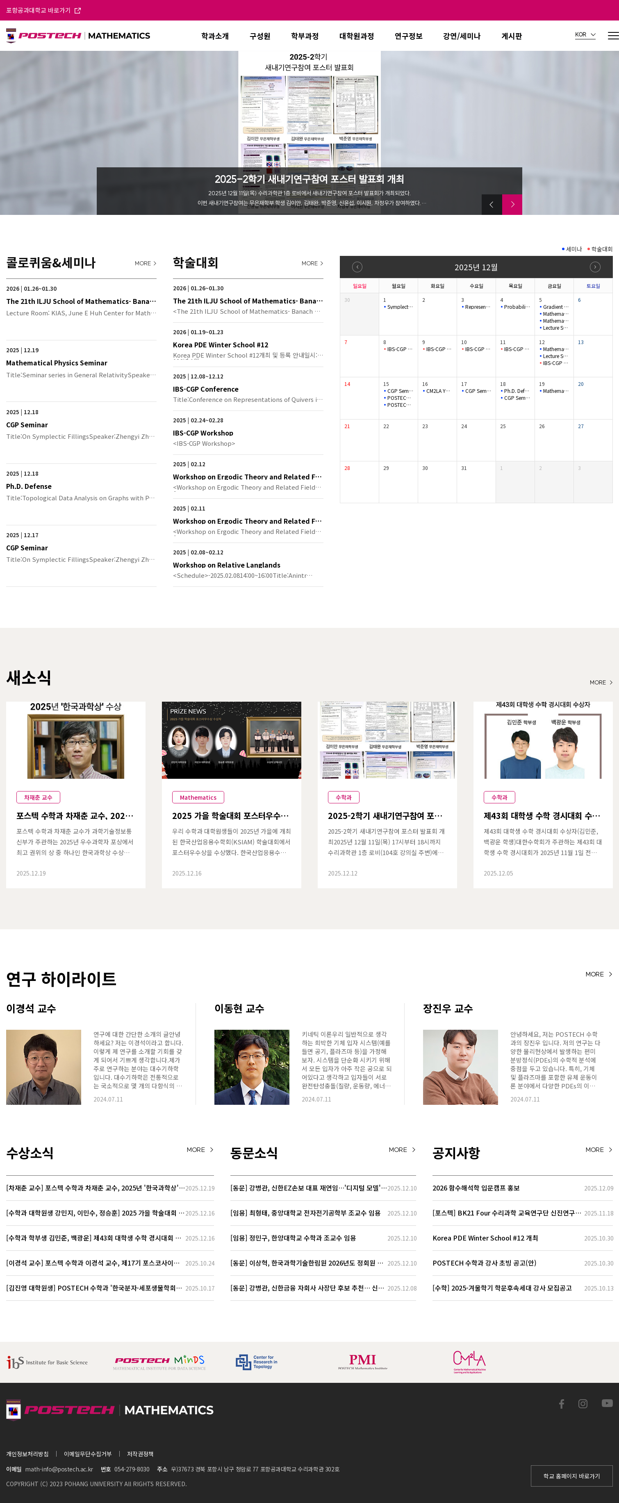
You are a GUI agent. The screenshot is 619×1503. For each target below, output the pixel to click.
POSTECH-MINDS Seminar (400, 397)
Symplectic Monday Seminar (400, 306)
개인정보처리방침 (27, 1454)
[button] (492, 204)
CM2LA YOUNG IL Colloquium (439, 390)
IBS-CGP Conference (400, 349)
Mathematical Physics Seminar (556, 313)
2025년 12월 (476, 266)
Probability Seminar (517, 306)
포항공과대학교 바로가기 (43, 10)
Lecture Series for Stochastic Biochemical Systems (556, 327)
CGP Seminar (400, 390)
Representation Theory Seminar (478, 306)
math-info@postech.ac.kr (59, 1469)
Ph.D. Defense (517, 390)
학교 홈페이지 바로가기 (572, 1476)
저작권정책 (140, 1454)
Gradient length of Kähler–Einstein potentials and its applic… (556, 306)
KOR (585, 35)
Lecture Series (556, 356)
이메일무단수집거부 (88, 1454)
